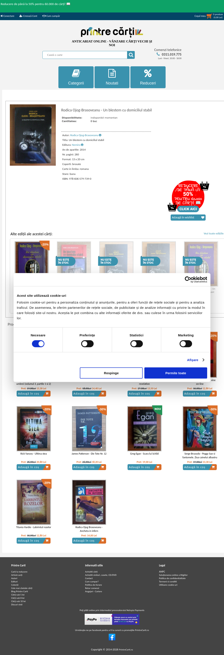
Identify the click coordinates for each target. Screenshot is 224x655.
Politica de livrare (93, 584)
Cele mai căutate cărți (21, 588)
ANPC (162, 571)
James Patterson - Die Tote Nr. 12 (89, 453)
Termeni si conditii (168, 581)
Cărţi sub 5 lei (17, 594)
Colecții (14, 584)
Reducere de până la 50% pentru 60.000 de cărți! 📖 (35, 4)
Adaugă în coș (33, 393)
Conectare (7, 16)
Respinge (111, 373)
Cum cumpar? (92, 581)
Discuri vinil (16, 604)
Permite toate (175, 373)
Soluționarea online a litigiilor (173, 575)
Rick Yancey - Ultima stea (34, 453)
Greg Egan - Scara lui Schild (144, 453)
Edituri (14, 581)
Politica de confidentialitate (172, 578)
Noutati (112, 77)
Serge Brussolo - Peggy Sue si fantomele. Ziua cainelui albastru (199, 455)
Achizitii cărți (91, 571)
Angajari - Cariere (93, 591)
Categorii (76, 77)
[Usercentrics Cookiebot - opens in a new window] (188, 279)
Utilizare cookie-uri (168, 584)
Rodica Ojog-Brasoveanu (85, 135)
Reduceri (148, 77)
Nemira (78, 144)
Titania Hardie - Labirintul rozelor (33, 527)
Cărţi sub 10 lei (18, 601)
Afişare (192, 360)
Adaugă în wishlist (188, 217)
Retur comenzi (92, 588)
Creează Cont (28, 16)
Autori (14, 578)
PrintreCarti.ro (126, 649)
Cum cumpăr (51, 16)
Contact (89, 578)
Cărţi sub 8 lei (17, 598)
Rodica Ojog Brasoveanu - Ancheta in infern (89, 529)
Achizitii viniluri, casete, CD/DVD (100, 575)
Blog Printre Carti (19, 591)
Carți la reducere (19, 571)
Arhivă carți (16, 575)
